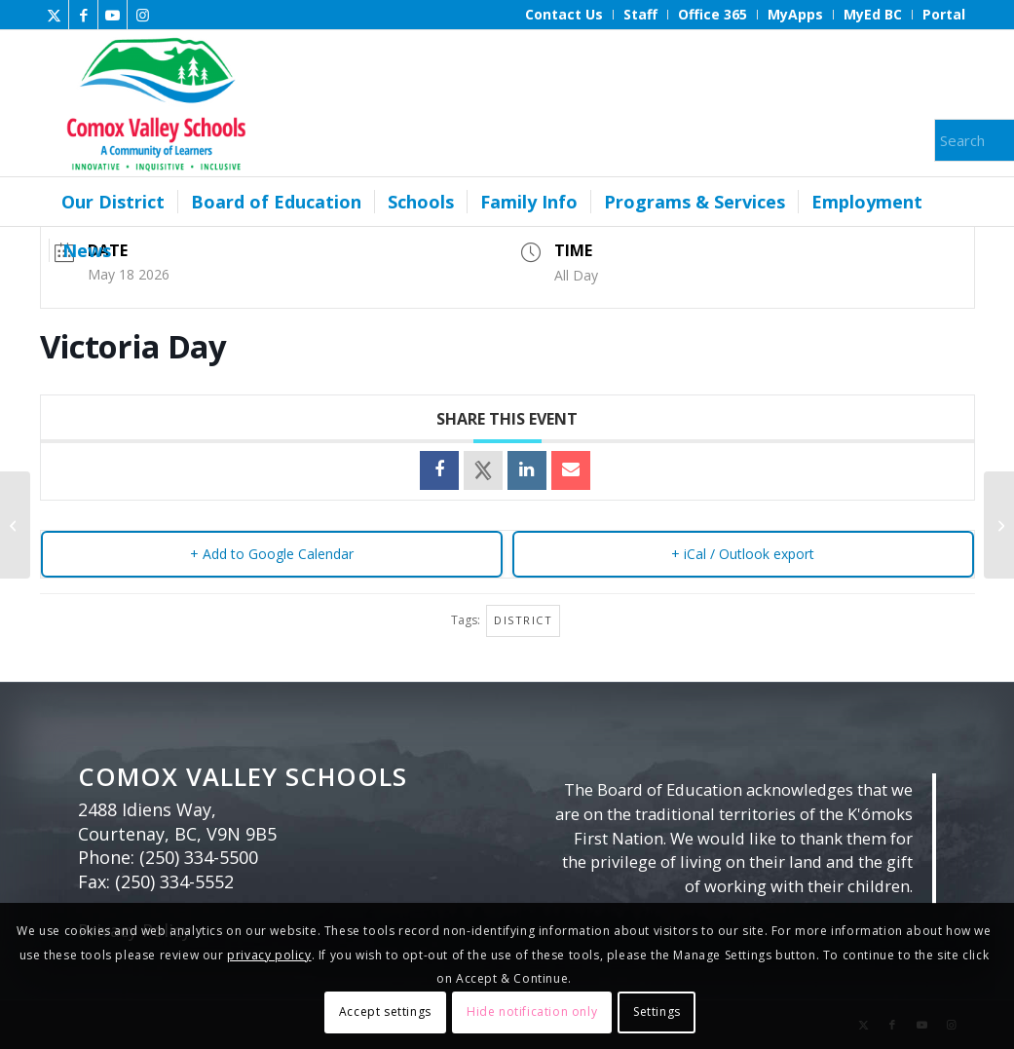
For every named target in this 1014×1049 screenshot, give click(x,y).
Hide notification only (532, 1011)
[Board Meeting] (15, 525)
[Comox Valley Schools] (153, 103)
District (523, 620)
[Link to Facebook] (83, 14)
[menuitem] (564, 14)
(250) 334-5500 (198, 857)
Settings (657, 1011)
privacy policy (269, 955)
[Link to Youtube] (112, 14)
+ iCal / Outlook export (742, 553)
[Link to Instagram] (142, 14)
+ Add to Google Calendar (272, 553)
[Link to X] (54, 14)
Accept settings (385, 1011)
